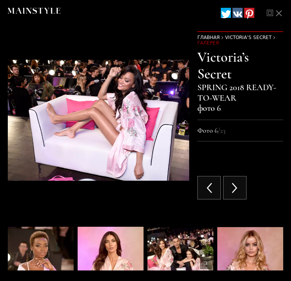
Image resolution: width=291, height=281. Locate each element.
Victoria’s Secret (248, 37)
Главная (208, 37)
